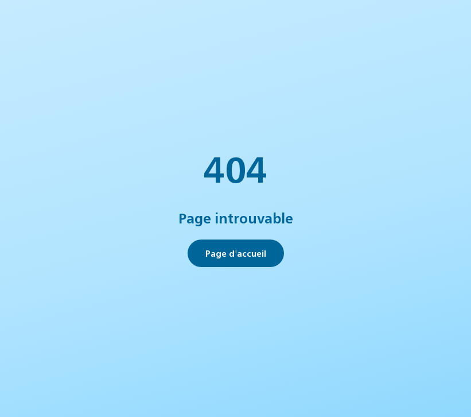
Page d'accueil (235, 253)
